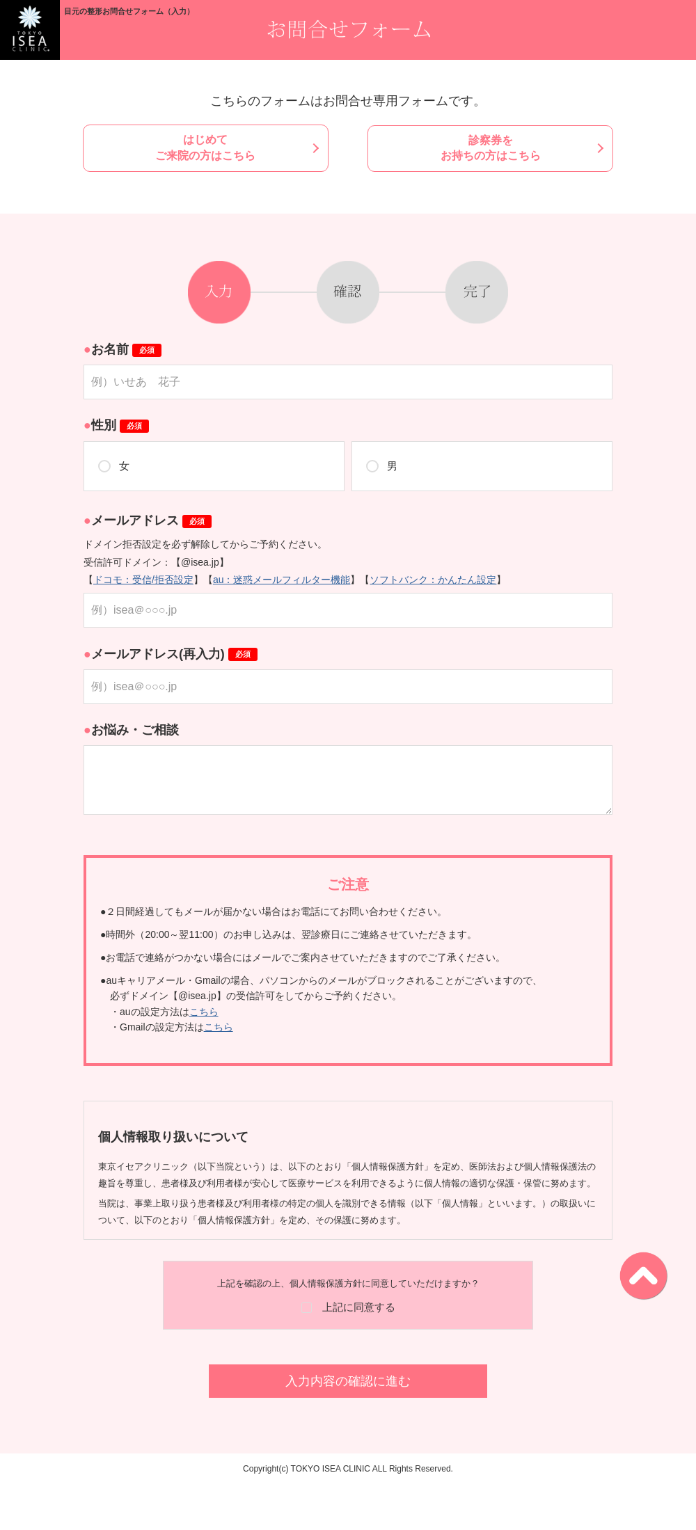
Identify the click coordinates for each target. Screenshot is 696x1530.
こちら (204, 1011)
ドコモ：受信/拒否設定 (143, 578)
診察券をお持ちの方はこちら (486, 147)
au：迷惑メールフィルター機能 (282, 578)
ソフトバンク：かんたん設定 (433, 578)
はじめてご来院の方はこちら (210, 147)
